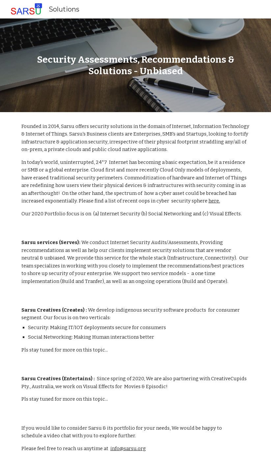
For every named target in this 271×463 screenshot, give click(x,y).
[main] (135, 65)
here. (214, 201)
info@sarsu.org (128, 448)
